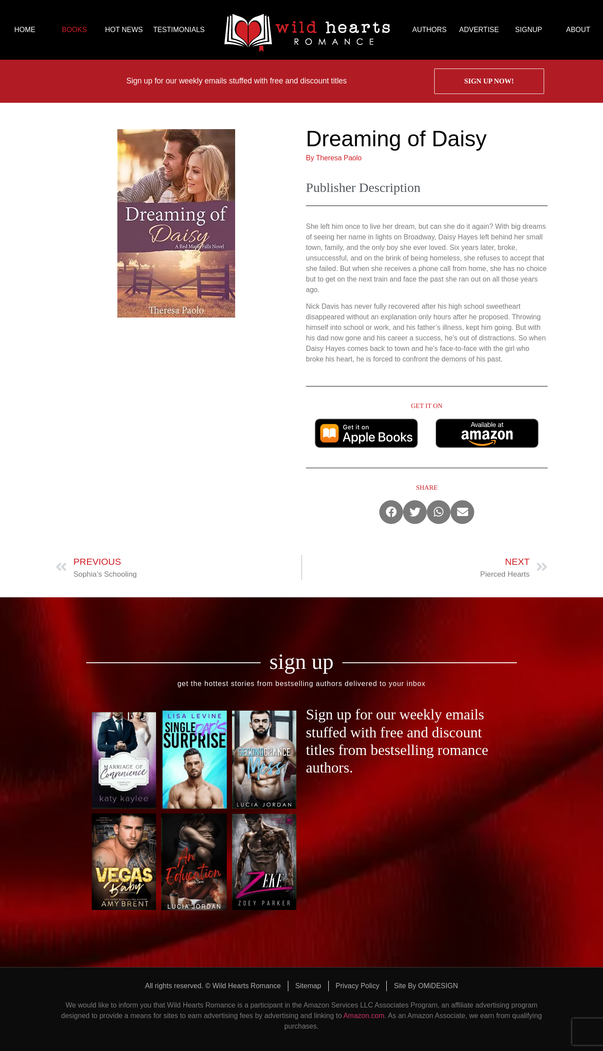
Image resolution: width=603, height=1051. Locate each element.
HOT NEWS (124, 29)
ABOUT (578, 29)
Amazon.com (363, 1015)
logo (307, 30)
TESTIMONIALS (178, 29)
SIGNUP (528, 29)
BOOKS (74, 29)
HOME (24, 29)
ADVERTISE (479, 29)
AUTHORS (429, 29)
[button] (391, 512)
